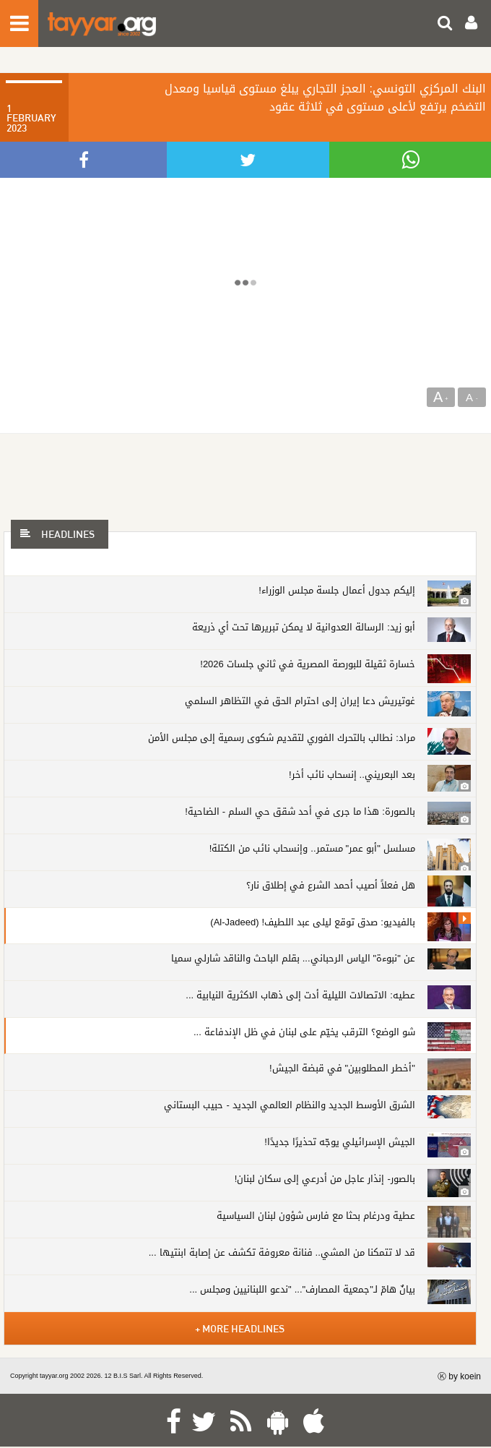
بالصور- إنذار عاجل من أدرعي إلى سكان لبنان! (325, 1179)
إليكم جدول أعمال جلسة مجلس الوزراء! (336, 590)
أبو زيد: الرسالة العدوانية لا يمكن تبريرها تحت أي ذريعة (303, 627)
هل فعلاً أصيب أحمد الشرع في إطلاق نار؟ (330, 885)
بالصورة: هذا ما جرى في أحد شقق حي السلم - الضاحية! (300, 811)
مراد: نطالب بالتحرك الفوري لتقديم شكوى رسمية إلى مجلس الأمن (281, 738)
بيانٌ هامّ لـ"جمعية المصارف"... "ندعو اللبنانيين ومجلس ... (302, 1289)
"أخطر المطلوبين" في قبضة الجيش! (342, 1068)
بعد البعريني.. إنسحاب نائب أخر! (352, 775)
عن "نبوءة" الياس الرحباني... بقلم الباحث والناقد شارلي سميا (293, 958)
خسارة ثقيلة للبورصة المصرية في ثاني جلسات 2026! (307, 664)
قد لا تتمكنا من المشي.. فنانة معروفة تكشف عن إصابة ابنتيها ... (282, 1252)
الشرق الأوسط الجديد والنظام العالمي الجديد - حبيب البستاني (289, 1105)
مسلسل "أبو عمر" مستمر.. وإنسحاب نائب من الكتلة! (312, 848)
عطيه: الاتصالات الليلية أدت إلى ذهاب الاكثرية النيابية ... (300, 995)
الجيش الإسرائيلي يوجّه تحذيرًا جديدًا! (339, 1142)
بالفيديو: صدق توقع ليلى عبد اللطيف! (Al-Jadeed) (312, 922)
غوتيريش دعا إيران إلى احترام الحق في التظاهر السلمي (300, 701)
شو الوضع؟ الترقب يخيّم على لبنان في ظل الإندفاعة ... (304, 1032)
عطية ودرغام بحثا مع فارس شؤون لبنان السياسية (316, 1216)
